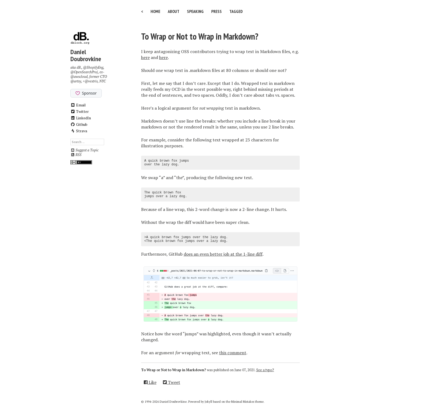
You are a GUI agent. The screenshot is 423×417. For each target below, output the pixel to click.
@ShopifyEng (93, 67)
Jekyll (208, 402)
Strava (78, 130)
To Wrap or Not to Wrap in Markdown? (199, 36)
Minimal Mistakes (242, 402)
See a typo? (265, 370)
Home (155, 11)
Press (216, 11)
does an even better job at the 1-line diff (223, 254)
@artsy (75, 81)
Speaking (195, 11)
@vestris (91, 81)
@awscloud (79, 76)
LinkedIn (80, 117)
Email (78, 104)
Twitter (79, 111)
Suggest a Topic (84, 150)
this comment (232, 353)
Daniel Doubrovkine (85, 55)
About (173, 11)
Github (78, 124)
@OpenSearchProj (84, 72)
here (145, 57)
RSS (75, 154)
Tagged (236, 11)
